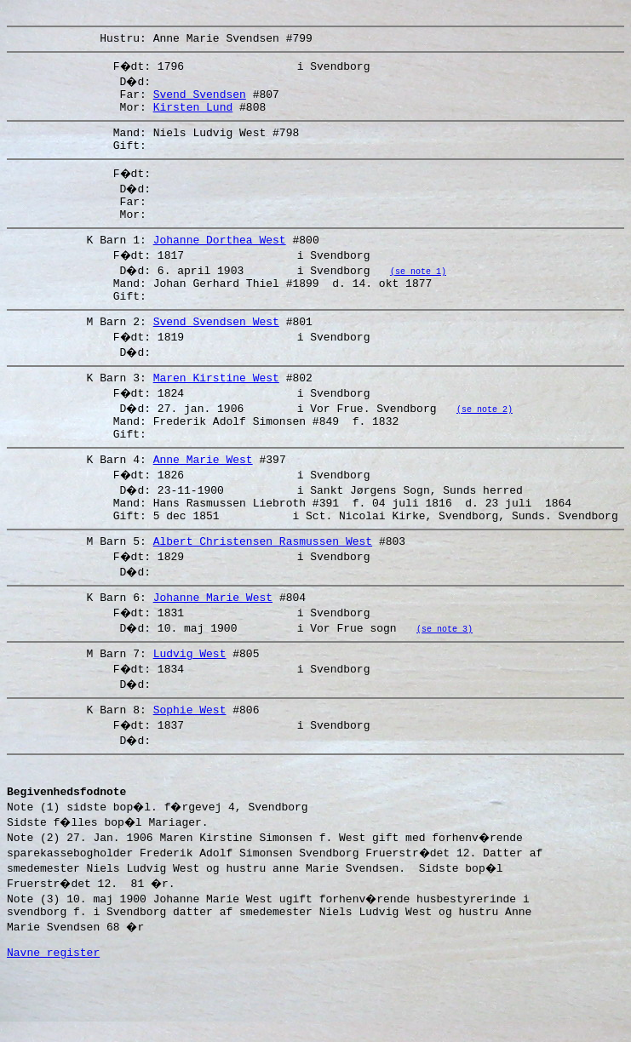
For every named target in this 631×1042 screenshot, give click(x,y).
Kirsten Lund (193, 116)
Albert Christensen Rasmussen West (262, 589)
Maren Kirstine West (216, 410)
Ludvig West (190, 706)
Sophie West (190, 765)
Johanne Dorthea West (219, 262)
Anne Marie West (203, 499)
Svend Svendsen (199, 101)
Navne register (53, 1023)
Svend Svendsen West (216, 351)
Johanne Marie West (212, 648)
